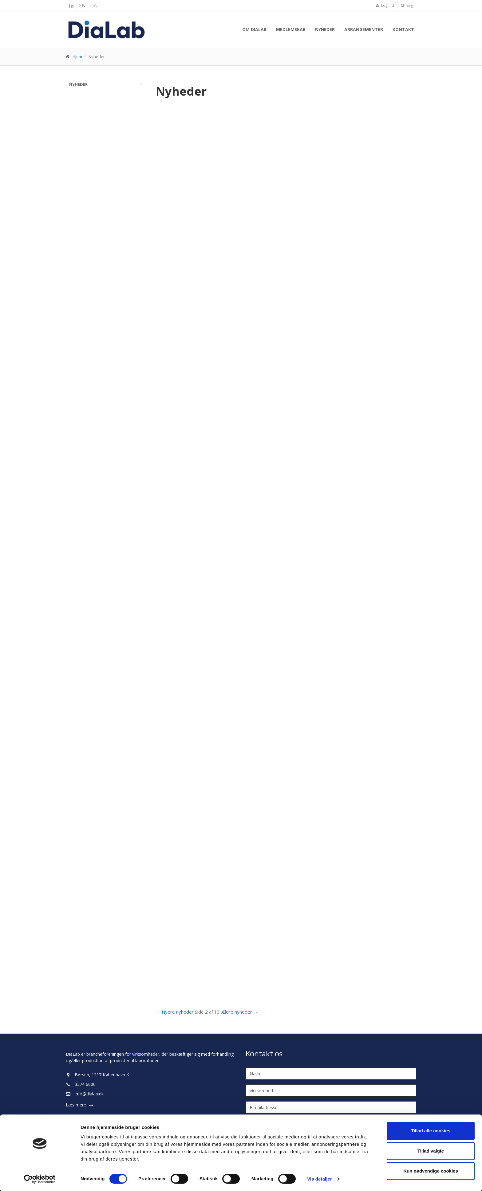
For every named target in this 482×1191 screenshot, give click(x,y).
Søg (407, 5)
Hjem (77, 56)
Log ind (385, 5)
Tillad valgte (430, 1150)
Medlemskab (291, 29)
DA (93, 5)
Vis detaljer (319, 1178)
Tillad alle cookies (430, 1130)
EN (82, 5)
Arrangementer (363, 29)
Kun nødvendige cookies (430, 1170)
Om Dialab (254, 29)
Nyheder (325, 29)
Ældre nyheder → (239, 1012)
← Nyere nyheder (175, 1012)
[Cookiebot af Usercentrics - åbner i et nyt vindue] (40, 1179)
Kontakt (403, 29)
